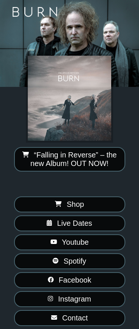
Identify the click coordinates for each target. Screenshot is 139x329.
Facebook (69, 280)
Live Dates (69, 223)
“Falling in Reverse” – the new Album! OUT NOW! (69, 159)
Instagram (69, 299)
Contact (69, 318)
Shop (69, 204)
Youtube (69, 242)
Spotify (69, 261)
